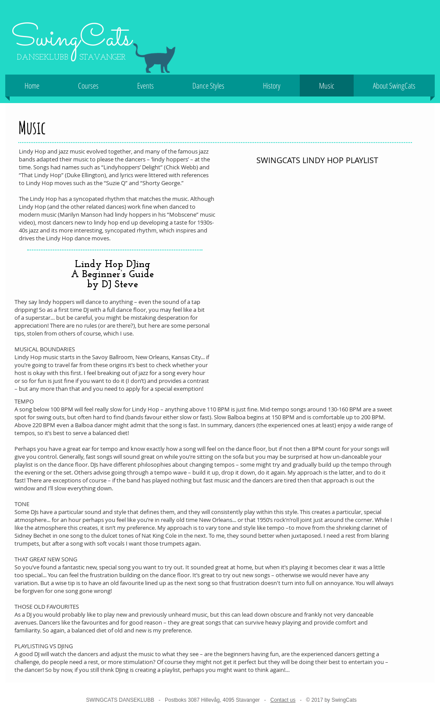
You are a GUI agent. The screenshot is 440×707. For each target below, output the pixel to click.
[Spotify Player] (317, 274)
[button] (88, 85)
